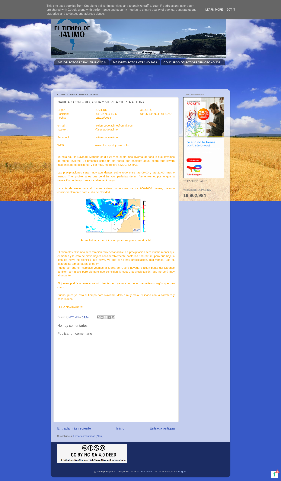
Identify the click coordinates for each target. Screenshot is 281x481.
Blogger (182, 471)
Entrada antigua (162, 428)
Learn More (214, 9)
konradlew (146, 471)
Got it (230, 9)
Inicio (120, 428)
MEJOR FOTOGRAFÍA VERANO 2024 (82, 62)
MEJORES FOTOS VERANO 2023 (135, 62)
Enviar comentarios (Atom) (88, 436)
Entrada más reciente (74, 428)
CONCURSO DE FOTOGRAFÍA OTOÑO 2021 (193, 62)
